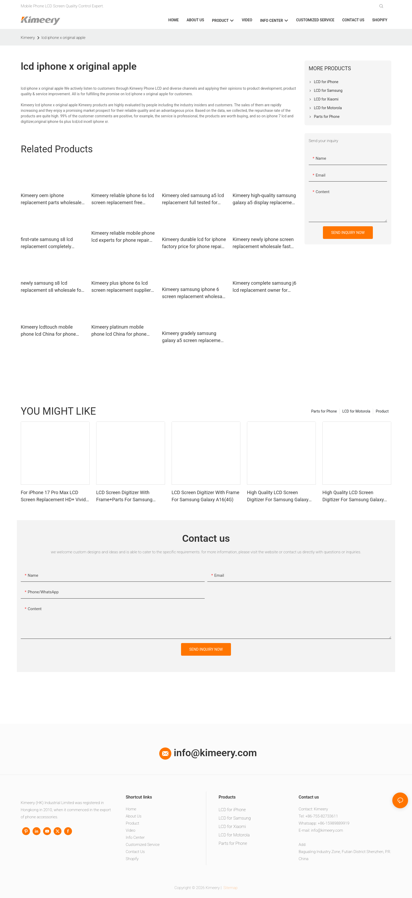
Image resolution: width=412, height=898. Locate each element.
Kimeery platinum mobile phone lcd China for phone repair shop (119, 331)
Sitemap (230, 887)
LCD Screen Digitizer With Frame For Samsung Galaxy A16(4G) (205, 496)
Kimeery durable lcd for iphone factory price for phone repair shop (194, 243)
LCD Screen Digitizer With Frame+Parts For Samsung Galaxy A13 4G (124, 496)
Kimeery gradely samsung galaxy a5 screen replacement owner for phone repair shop (193, 337)
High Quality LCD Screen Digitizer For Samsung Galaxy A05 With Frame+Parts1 (353, 496)
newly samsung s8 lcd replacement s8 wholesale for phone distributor (52, 287)
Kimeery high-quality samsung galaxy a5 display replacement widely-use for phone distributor (264, 199)
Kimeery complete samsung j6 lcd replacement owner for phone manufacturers (264, 287)
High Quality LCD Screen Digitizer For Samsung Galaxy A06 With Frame (277, 496)
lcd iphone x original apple (63, 37)
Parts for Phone (324, 411)
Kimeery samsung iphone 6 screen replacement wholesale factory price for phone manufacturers (194, 293)
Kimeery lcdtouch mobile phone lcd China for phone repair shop (48, 331)
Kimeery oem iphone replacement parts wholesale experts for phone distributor (51, 199)
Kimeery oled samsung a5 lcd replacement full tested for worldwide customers (193, 199)
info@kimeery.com (208, 753)
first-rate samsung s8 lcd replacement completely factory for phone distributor (50, 243)
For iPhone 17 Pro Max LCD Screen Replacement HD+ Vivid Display (53, 496)
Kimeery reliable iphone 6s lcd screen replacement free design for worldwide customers (122, 199)
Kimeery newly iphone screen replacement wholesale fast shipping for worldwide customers (263, 243)
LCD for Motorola (356, 411)
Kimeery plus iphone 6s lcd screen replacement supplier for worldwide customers (121, 287)
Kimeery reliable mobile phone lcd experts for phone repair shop (123, 237)
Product (382, 411)
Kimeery (28, 37)
